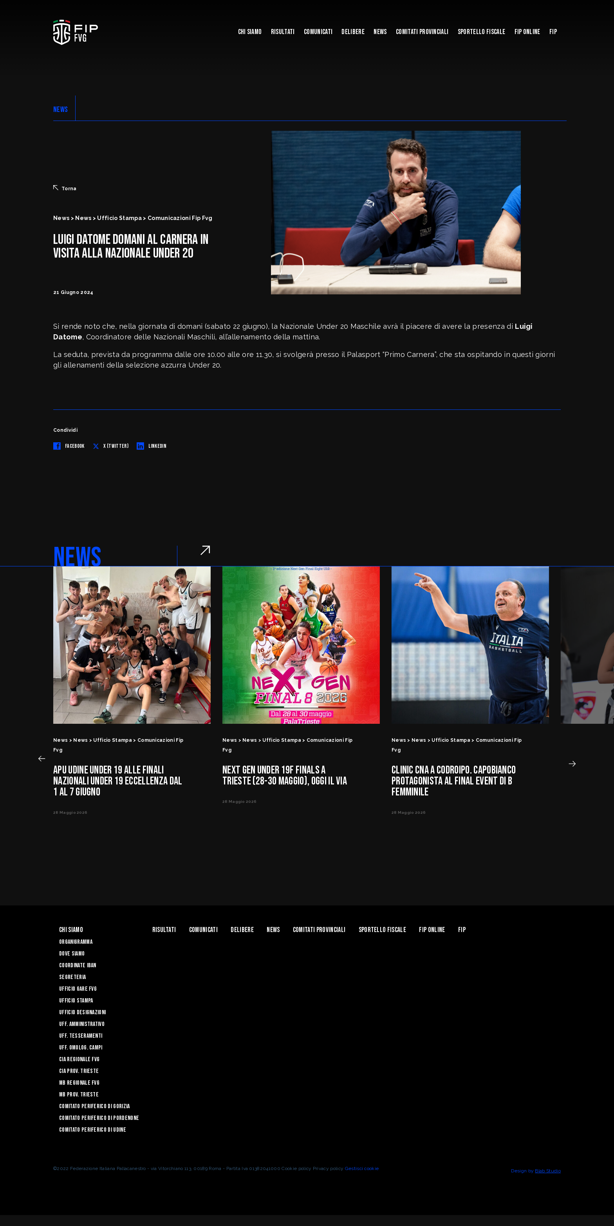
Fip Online (527, 32)
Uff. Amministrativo (82, 1024)
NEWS (60, 109)
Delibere (353, 32)
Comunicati (318, 32)
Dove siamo (72, 953)
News (380, 32)
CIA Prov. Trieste (79, 1071)
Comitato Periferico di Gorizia (94, 1106)
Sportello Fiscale (481, 32)
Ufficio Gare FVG (78, 989)
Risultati (283, 32)
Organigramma (75, 942)
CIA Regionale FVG (79, 1059)
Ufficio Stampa (76, 1000)
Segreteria (72, 977)
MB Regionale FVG (79, 1083)
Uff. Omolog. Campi (81, 1047)
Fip (553, 32)
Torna (65, 188)
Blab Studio (548, 1171)
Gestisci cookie (362, 1168)
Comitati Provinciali (422, 32)
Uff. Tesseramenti (80, 1036)
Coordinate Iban (77, 965)
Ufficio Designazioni (82, 1012)
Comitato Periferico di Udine (92, 1130)
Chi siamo (250, 32)
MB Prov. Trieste (79, 1094)
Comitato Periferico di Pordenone (99, 1118)
